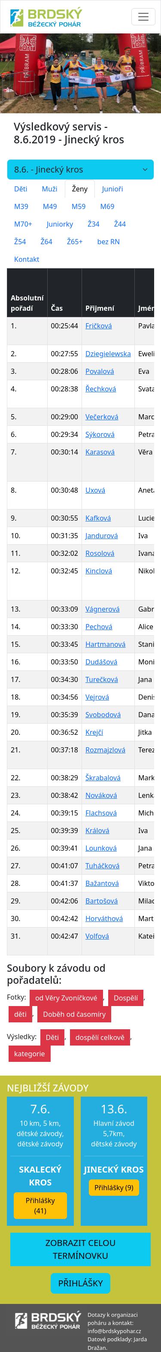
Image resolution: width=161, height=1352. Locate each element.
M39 (21, 206)
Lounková (101, 848)
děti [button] (20, 1014)
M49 (50, 206)
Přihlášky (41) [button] (40, 1206)
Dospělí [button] (126, 998)
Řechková (100, 389)
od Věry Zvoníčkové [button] (66, 998)
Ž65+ (75, 241)
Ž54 (20, 241)
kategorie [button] (29, 1053)
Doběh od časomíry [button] (74, 1014)
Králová (97, 830)
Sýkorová (100, 434)
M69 (107, 206)
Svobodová (103, 714)
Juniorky (60, 224)
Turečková (101, 679)
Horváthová (104, 918)
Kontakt (26, 259)
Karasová (100, 452)
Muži (50, 189)
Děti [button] (52, 1037)
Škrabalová (103, 777)
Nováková (101, 795)
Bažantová (102, 883)
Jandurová (101, 535)
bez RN (108, 241)
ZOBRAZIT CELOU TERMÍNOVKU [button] (81, 1249)
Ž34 (93, 224)
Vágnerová (102, 609)
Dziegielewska (108, 353)
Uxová (95, 490)
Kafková (98, 518)
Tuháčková (102, 865)
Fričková (98, 325)
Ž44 (120, 224)
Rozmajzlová (105, 750)
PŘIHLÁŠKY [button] (80, 1283)
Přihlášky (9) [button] (114, 1187)
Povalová (99, 371)
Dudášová (101, 662)
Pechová (98, 626)
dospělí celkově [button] (100, 1037)
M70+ (23, 224)
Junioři (112, 189)
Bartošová (101, 901)
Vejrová (97, 697)
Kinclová (98, 571)
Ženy (80, 189)
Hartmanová (105, 644)
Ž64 (46, 241)
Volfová (97, 936)
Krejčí (94, 732)
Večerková (101, 416)
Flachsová (101, 813)
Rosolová (100, 553)
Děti (20, 189)
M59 (79, 206)
